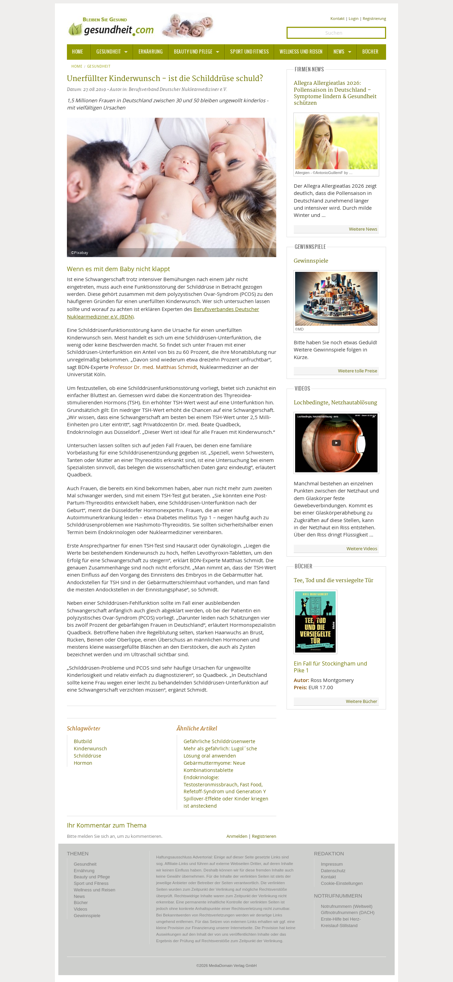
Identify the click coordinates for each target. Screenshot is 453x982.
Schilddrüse (87, 755)
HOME (77, 52)
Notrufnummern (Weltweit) (346, 906)
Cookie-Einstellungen (342, 883)
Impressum (332, 864)
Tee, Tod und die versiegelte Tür (333, 580)
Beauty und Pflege (193, 52)
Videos (80, 909)
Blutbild (83, 741)
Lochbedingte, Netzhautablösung (335, 403)
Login (354, 18)
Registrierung (374, 18)
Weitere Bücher (361, 701)
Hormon (83, 763)
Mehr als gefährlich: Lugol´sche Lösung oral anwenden (220, 752)
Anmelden (236, 836)
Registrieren (264, 836)
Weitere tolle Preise (357, 371)
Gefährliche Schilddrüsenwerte (219, 741)
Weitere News (363, 229)
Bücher (370, 52)
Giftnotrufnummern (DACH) (347, 912)
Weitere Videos (362, 549)
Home (77, 66)
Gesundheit (108, 52)
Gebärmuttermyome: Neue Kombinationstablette (214, 766)
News (339, 52)
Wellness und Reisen (301, 52)
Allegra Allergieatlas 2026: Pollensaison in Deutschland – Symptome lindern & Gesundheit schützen (335, 93)
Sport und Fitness (249, 52)
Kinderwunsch (90, 748)
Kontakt (337, 18)
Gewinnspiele (311, 261)
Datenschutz (333, 870)
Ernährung (151, 52)
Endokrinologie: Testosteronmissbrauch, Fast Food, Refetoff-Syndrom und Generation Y (225, 784)
